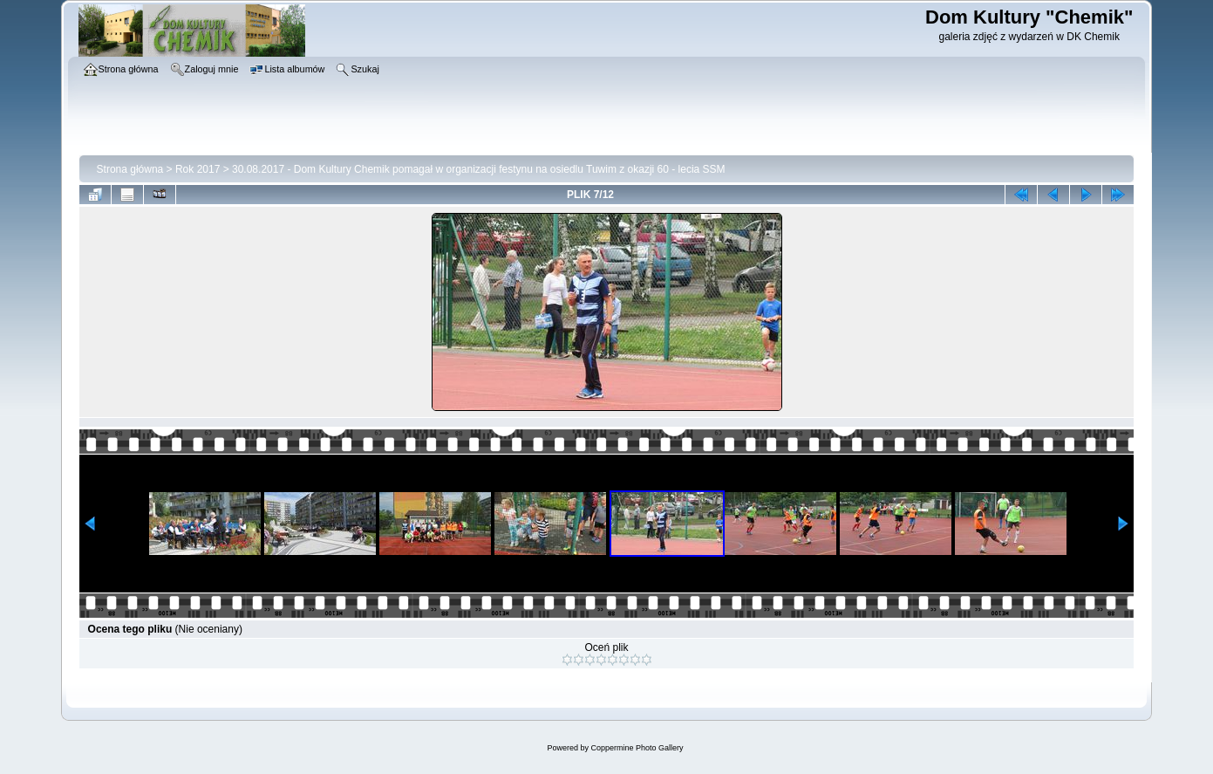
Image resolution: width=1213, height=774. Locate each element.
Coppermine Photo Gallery (636, 747)
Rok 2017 (197, 169)
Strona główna (130, 169)
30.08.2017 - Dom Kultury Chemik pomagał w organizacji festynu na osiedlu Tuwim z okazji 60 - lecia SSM (479, 169)
